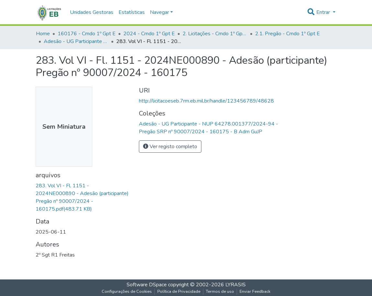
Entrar (323, 12)
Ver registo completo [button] (170, 146)
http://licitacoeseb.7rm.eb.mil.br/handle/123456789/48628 (206, 100)
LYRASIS (235, 284)
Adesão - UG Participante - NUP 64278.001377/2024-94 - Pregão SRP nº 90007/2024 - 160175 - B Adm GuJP (76, 41)
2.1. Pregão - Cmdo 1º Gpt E (287, 33)
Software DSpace (147, 284)
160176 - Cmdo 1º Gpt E (87, 33)
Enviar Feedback (255, 291)
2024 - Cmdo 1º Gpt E (149, 33)
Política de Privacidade (178, 291)
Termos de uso (220, 291)
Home (43, 33)
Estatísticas (131, 12)
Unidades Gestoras (91, 12)
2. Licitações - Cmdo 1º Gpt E (215, 33)
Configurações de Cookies (127, 291)
